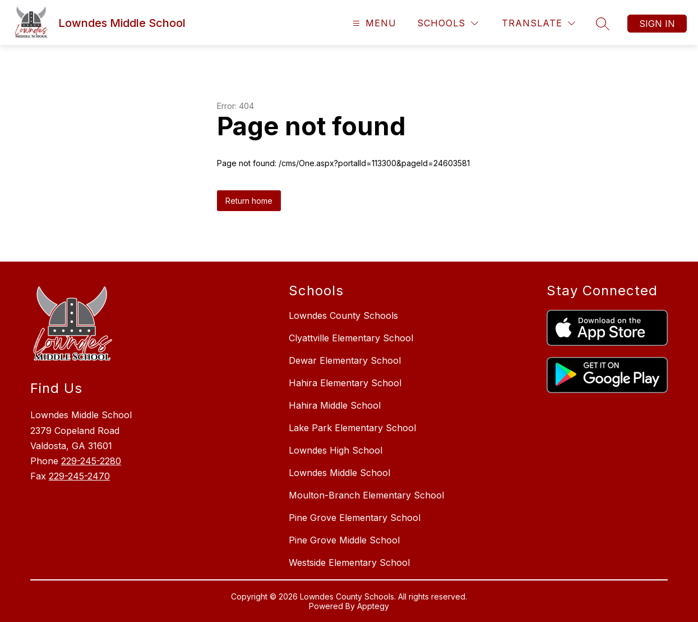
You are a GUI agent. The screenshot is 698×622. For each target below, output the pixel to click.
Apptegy (373, 606)
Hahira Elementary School (345, 382)
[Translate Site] (538, 23)
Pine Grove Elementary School (354, 517)
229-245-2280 (91, 460)
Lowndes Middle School (339, 472)
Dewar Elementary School (345, 360)
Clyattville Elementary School (351, 338)
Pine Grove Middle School (344, 540)
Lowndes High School (335, 450)
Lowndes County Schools (343, 315)
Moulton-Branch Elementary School (366, 495)
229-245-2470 (79, 476)
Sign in (657, 23)
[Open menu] (373, 23)
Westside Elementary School (349, 562)
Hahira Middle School (335, 405)
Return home (248, 200)
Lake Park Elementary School (352, 427)
